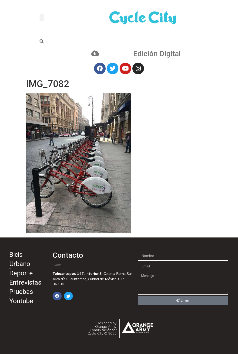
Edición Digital (157, 53)
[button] (42, 17)
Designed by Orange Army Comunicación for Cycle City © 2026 (102, 328)
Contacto (68, 255)
